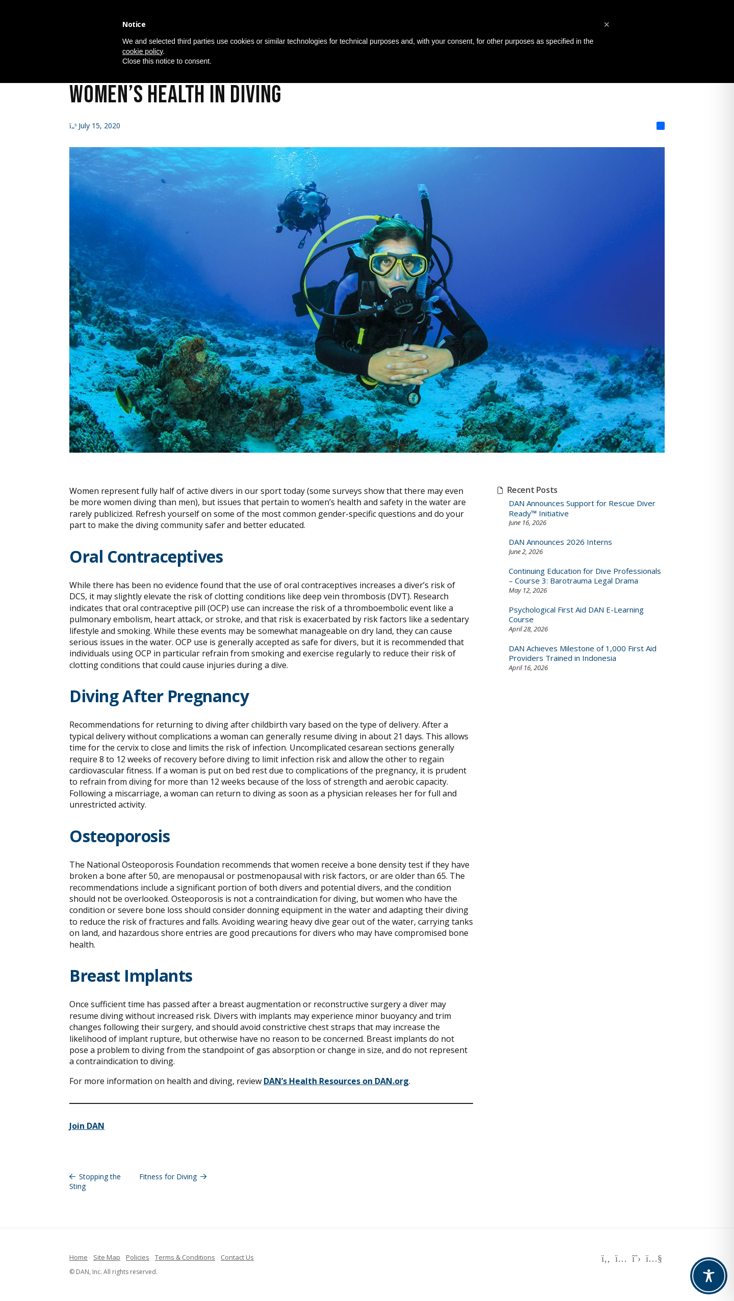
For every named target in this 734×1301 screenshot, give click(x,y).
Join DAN (86, 1125)
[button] (606, 24)
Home (78, 1257)
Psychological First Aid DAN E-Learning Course (576, 615)
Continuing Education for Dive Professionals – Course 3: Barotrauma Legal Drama (585, 576)
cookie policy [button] (142, 51)
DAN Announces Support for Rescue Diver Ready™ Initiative (582, 508)
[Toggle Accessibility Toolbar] (708, 1275)
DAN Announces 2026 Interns (560, 542)
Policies (137, 1257)
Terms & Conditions (185, 1257)
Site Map (106, 1257)
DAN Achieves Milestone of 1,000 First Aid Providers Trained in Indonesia (583, 653)
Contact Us (237, 1257)
